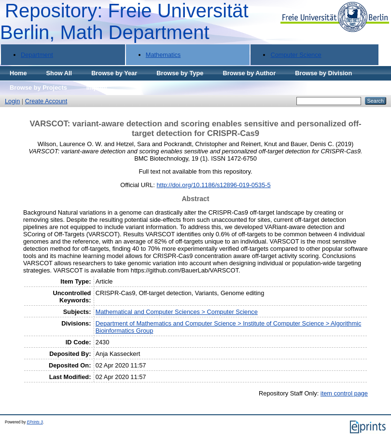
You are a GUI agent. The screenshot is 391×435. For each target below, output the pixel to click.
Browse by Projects (38, 87)
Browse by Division (323, 73)
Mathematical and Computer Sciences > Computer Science (177, 311)
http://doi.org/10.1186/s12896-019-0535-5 (213, 185)
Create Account (46, 101)
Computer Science (295, 54)
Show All (59, 73)
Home (18, 73)
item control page (344, 393)
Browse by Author (249, 73)
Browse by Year (114, 73)
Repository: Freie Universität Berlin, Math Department (124, 21)
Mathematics (163, 54)
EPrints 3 (35, 422)
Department (37, 54)
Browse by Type (179, 73)
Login (12, 101)
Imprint (96, 87)
